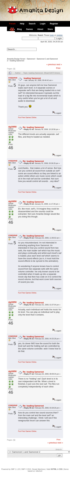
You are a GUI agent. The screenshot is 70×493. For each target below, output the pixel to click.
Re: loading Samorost (33, 127)
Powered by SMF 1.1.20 (10, 469)
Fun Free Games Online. (27, 117)
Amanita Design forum (16, 59)
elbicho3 (39, 471)
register (59, 35)
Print (58, 68)
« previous (51, 64)
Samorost (31, 59)
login (52, 35)
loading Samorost (17, 61)
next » (59, 64)
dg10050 (12, 127)
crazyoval (13, 78)
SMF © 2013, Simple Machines (33, 469)
